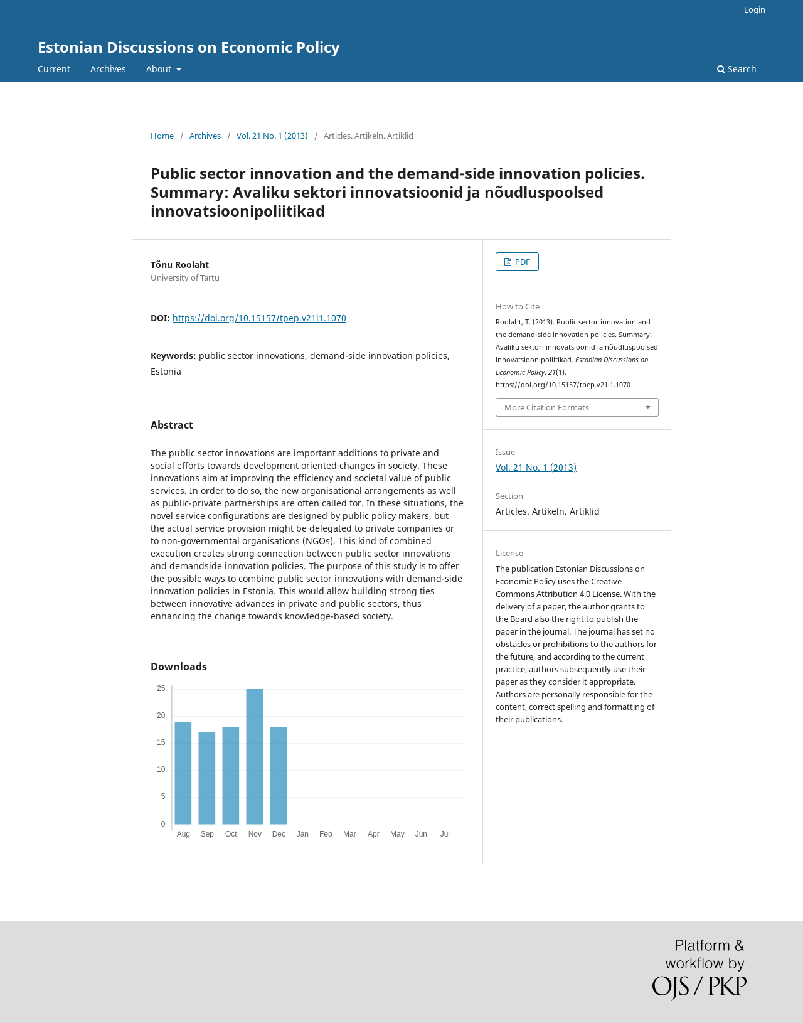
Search (737, 69)
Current (54, 69)
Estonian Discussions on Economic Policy (189, 46)
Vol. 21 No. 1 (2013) (272, 135)
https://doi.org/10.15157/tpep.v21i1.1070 (259, 318)
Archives (108, 69)
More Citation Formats (546, 407)
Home (162, 135)
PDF (521, 261)
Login (754, 9)
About (160, 69)
